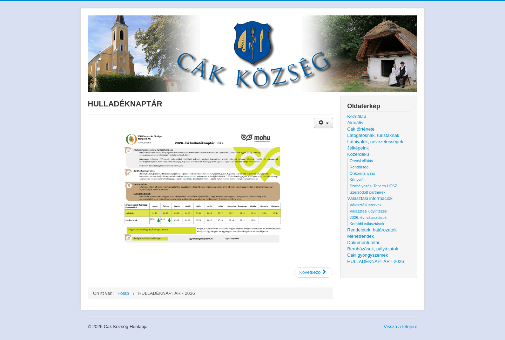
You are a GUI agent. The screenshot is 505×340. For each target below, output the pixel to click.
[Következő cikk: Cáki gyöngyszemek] (313, 272)
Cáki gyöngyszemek (367, 255)
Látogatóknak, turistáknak (373, 135)
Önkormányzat (362, 173)
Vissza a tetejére (400, 326)
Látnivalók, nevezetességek (375, 141)
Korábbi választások (367, 224)
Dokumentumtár (363, 242)
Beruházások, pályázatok (372, 248)
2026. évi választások (368, 217)
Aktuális (355, 122)
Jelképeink (358, 148)
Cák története (361, 129)
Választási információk (369, 198)
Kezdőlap (356, 116)
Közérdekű (358, 154)
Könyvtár (357, 180)
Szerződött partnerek (367, 192)
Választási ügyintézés (368, 211)
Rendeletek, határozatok (372, 230)
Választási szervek (366, 205)
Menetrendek (360, 236)
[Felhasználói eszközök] (323, 123)
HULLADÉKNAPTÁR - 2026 (375, 261)
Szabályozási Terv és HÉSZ (373, 186)
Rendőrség (359, 167)
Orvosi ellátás (361, 161)
